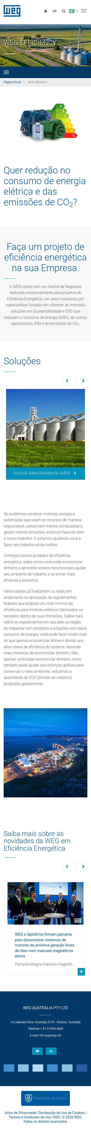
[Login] (45, 11)
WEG (10, 11)
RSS (57, 1117)
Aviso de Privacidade (20, 1112)
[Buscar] (63, 11)
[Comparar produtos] (54, 11)
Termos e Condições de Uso (30, 1117)
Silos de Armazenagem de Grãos (45, 473)
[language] (73, 11)
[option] (45, 434)
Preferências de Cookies (50, 1098)
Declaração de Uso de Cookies (61, 1112)
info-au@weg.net (50, 1035)
